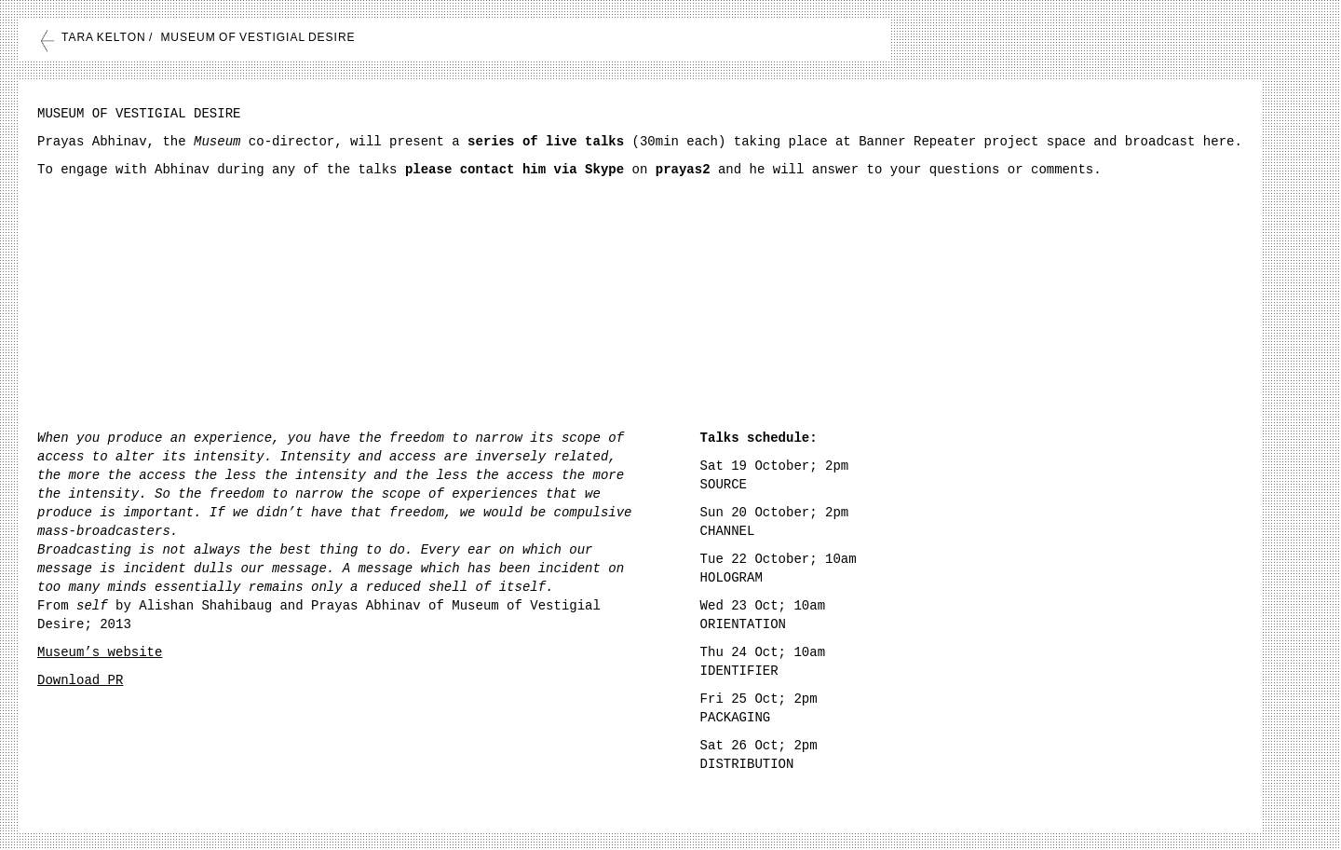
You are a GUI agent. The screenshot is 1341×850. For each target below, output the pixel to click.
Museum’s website (99, 652)
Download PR (80, 680)
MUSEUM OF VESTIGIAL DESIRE (257, 37)
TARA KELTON (103, 37)
